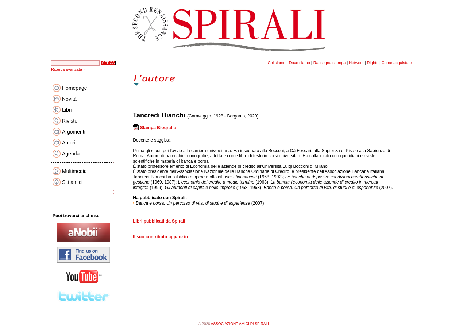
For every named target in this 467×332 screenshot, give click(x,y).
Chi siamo (277, 63)
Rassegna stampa (329, 63)
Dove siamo (299, 63)
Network (356, 63)
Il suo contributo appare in (160, 236)
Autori (69, 143)
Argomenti (73, 132)
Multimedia (74, 171)
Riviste (69, 121)
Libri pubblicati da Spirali (159, 221)
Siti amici (72, 182)
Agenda (71, 154)
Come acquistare (397, 63)
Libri (67, 110)
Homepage (74, 88)
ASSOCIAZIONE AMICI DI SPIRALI (240, 324)
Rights (372, 63)
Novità (69, 99)
